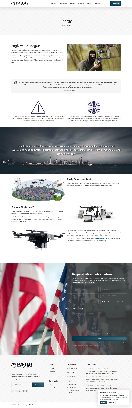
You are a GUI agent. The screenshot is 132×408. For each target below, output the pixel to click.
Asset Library (72, 376)
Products (63, 3)
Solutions (53, 3)
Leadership (53, 374)
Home (63, 25)
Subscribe (38, 385)
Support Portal (73, 368)
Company (98, 3)
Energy (69, 25)
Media (89, 3)
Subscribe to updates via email (100, 334)
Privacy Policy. (105, 345)
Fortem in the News (55, 377)
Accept (103, 402)
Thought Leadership (76, 3)
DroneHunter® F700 (103, 238)
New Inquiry (115, 3)
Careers (52, 371)
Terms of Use (72, 384)
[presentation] (85, 327)
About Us (52, 368)
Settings (111, 402)
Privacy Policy (73, 387)
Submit (99, 338)
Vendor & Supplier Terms (74, 391)
